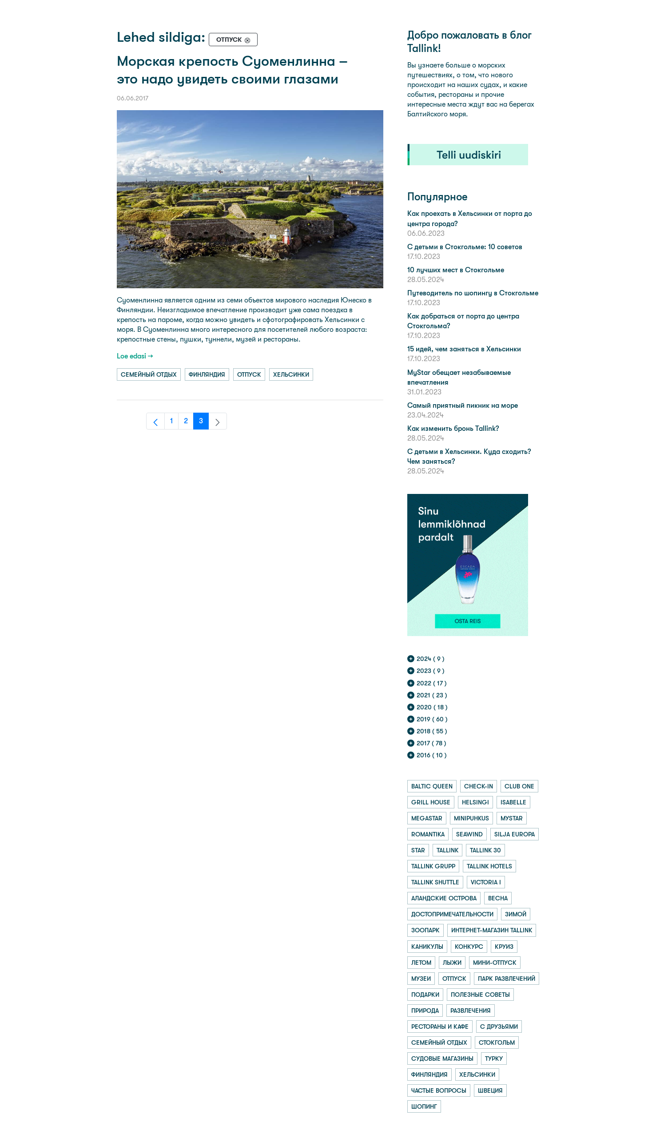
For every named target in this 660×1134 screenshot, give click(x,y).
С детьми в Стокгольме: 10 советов (464, 247)
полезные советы (480, 994)
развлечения (470, 1010)
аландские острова (444, 898)
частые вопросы (438, 1090)
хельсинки (291, 374)
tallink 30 (485, 850)
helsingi (475, 802)
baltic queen (432, 786)
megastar (426, 818)
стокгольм (497, 1042)
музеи (421, 978)
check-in (478, 786)
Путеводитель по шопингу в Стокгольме (472, 293)
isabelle (513, 802)
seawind (469, 834)
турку (494, 1058)
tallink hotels (489, 866)
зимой (515, 914)
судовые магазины (442, 1058)
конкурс (469, 946)
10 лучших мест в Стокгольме (455, 270)
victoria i (486, 882)
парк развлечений (506, 978)
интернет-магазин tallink (491, 930)
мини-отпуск (495, 962)
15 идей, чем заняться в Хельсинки (464, 349)
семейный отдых (149, 374)
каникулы (427, 946)
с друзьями (499, 1026)
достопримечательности (452, 914)
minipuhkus (471, 818)
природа (425, 1010)
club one (519, 786)
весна (498, 898)
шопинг (424, 1106)
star (418, 850)
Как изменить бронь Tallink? (453, 428)
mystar (512, 818)
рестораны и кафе (440, 1026)
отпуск (249, 374)
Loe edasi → (135, 356)
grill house (430, 802)
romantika (428, 834)
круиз (504, 946)
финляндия (207, 374)
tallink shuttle (435, 882)
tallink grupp (433, 866)
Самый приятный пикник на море (462, 405)
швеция (490, 1090)
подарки (425, 994)
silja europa (514, 834)
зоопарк (425, 930)
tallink (447, 850)
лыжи (452, 962)
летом (421, 962)
